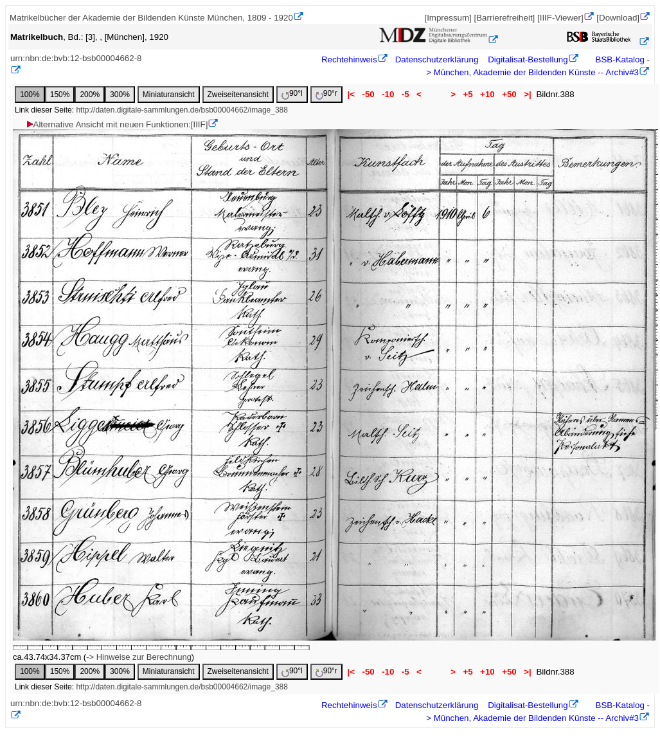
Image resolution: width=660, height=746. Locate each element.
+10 (487, 94)
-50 (368, 94)
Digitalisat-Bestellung (527, 59)
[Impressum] (447, 18)
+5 (468, 94)
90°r (326, 94)
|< (351, 94)
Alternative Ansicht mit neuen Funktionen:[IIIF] (116, 124)
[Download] (617, 18)
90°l (292, 94)
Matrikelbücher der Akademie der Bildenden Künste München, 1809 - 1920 (151, 18)
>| (527, 94)
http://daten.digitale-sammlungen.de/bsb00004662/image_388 (182, 109)
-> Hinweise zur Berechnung (139, 657)
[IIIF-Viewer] (560, 18)
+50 (509, 94)
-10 (388, 94)
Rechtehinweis (349, 59)
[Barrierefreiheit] (504, 18)
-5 (405, 94)
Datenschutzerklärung (437, 59)
